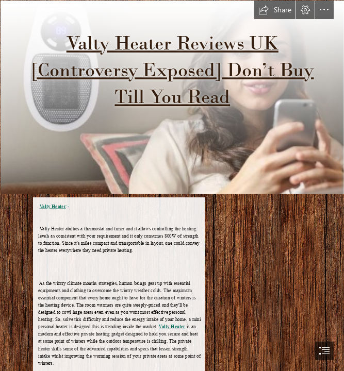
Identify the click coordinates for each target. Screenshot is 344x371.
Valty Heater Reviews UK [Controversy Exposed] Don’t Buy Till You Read (172, 69)
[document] (172, 185)
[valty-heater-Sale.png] (172, 96)
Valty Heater (53, 206)
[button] (275, 10)
